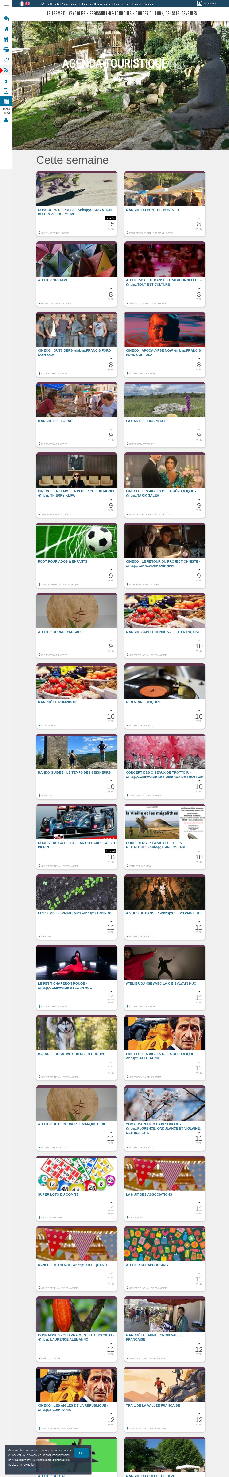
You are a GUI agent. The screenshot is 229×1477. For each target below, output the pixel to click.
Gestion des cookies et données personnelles (35, 1469)
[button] (77, 206)
